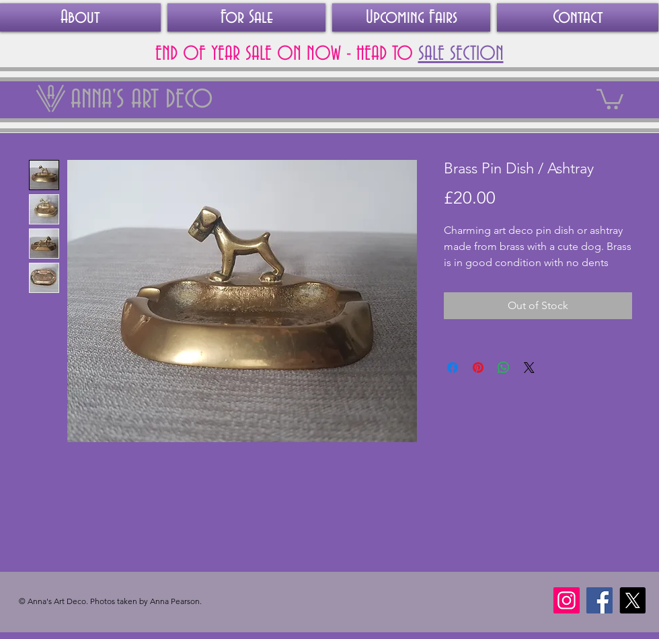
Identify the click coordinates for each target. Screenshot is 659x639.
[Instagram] (566, 600)
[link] (609, 98)
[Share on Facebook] (452, 367)
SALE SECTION (461, 54)
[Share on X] (529, 367)
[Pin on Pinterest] (478, 367)
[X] (632, 600)
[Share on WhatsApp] (504, 367)
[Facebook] (599, 600)
